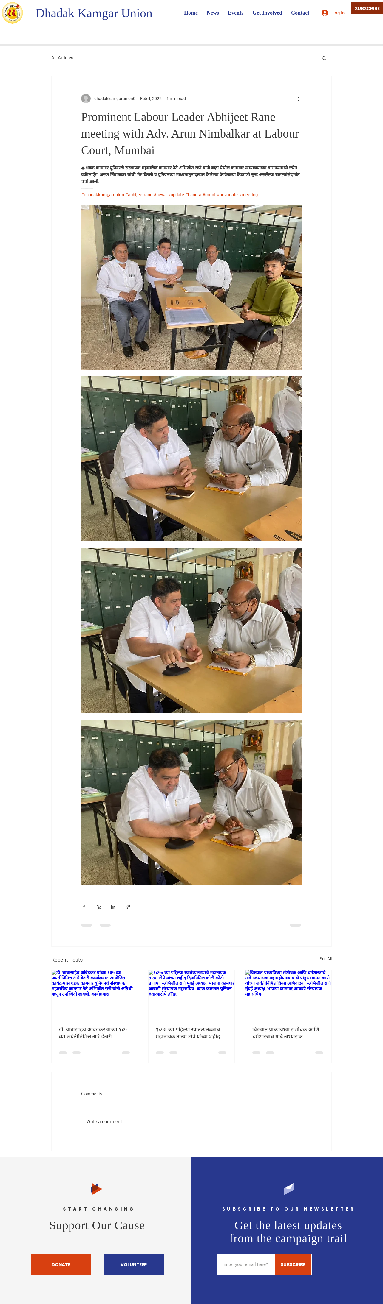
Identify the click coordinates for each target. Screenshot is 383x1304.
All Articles (62, 57)
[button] (324, 57)
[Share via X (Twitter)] (98, 907)
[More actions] (298, 98)
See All (326, 958)
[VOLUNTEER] (134, 1264)
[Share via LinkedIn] (113, 907)
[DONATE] (61, 1264)
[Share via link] (128, 907)
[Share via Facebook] (84, 907)
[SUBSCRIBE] (293, 1264)
